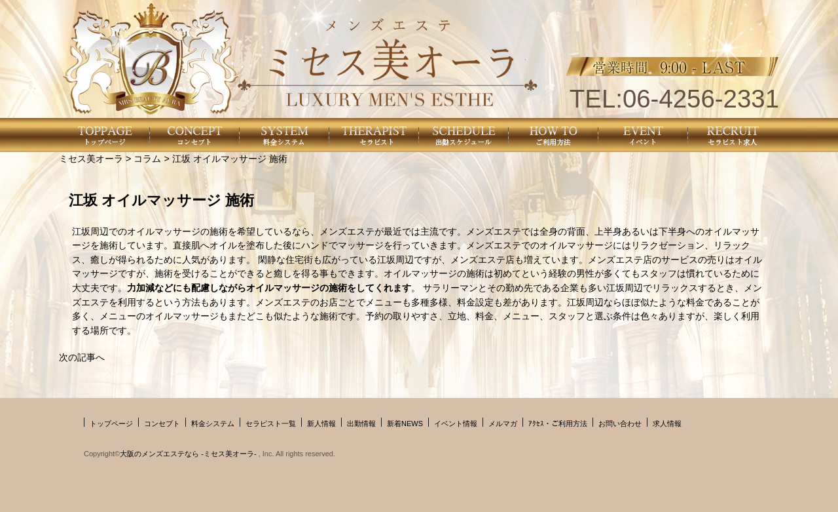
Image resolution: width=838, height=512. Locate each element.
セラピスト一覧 (271, 423)
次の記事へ (82, 357)
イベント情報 (455, 423)
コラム (147, 158)
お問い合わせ (620, 423)
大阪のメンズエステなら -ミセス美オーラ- (189, 454)
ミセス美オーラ (91, 158)
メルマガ (502, 423)
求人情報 (667, 423)
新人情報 (321, 423)
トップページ (111, 423)
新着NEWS (405, 423)
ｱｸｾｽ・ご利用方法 (557, 423)
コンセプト (162, 423)
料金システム (212, 423)
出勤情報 (361, 423)
